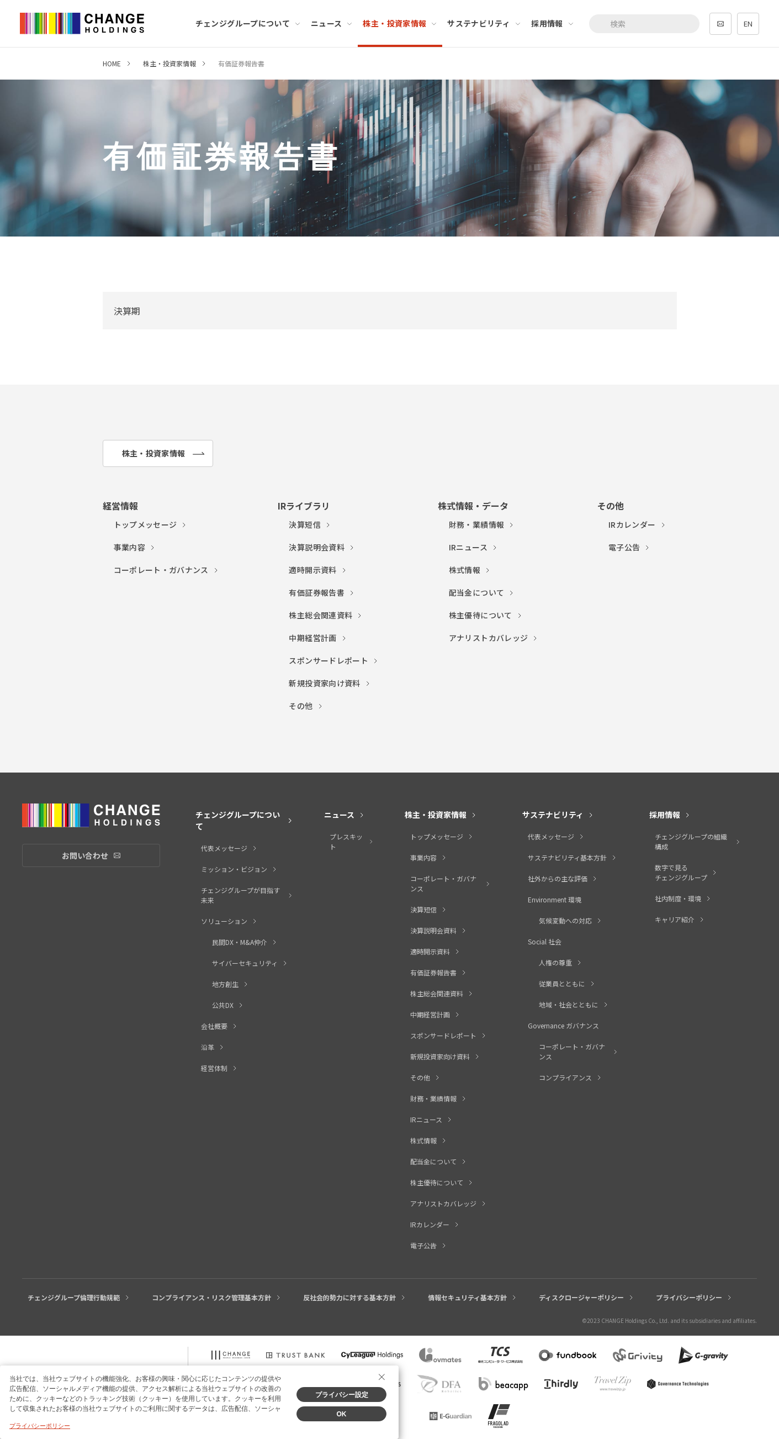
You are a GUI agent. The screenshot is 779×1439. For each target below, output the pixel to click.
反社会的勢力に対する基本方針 (354, 1297)
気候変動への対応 (570, 920)
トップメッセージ (151, 524)
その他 (306, 705)
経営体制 (219, 1068)
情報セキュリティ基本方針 (472, 1297)
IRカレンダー (637, 524)
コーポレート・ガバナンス (166, 569)
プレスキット (352, 841)
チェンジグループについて (248, 23)
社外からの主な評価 (563, 878)
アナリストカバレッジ (494, 637)
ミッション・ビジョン (239, 869)
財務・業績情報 (482, 524)
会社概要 (219, 1026)
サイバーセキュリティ (250, 963)
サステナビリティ (484, 23)
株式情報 (470, 569)
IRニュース (473, 547)
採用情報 (552, 23)
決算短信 (310, 524)
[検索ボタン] (601, 23)
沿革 (213, 1047)
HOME (112, 63)
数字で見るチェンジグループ (686, 872)
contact (720, 23)
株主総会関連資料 (326, 615)
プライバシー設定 (341, 1395)
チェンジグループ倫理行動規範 (79, 1297)
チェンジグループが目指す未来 (247, 895)
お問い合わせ (111, 856)
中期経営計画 (318, 637)
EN (748, 23)
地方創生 (230, 984)
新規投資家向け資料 (329, 683)
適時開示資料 (318, 569)
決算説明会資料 (321, 547)
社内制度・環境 (683, 898)
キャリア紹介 (680, 919)
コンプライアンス (570, 1077)
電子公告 (629, 547)
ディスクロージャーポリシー (586, 1297)
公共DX (228, 1005)
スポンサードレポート (334, 660)
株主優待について (486, 615)
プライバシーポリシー (694, 1297)
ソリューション (229, 921)
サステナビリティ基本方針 (572, 857)
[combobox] (644, 23)
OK (342, 1414)
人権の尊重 (560, 962)
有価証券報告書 (321, 592)
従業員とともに (567, 983)
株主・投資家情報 (400, 23)
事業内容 (135, 547)
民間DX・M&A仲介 (245, 942)
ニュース (332, 23)
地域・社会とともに (574, 1004)
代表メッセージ (229, 848)
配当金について (482, 592)
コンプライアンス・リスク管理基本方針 (217, 1297)
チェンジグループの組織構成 (698, 841)
